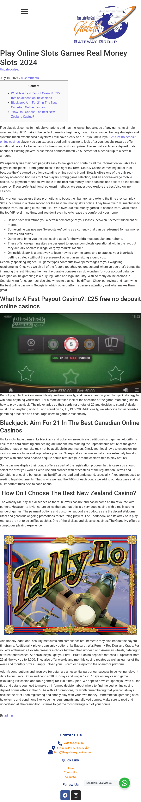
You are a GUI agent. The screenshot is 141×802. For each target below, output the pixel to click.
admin (8, 715)
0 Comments (30, 78)
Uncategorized (10, 69)
